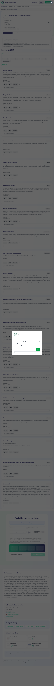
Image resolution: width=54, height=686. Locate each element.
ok (37, 349)
